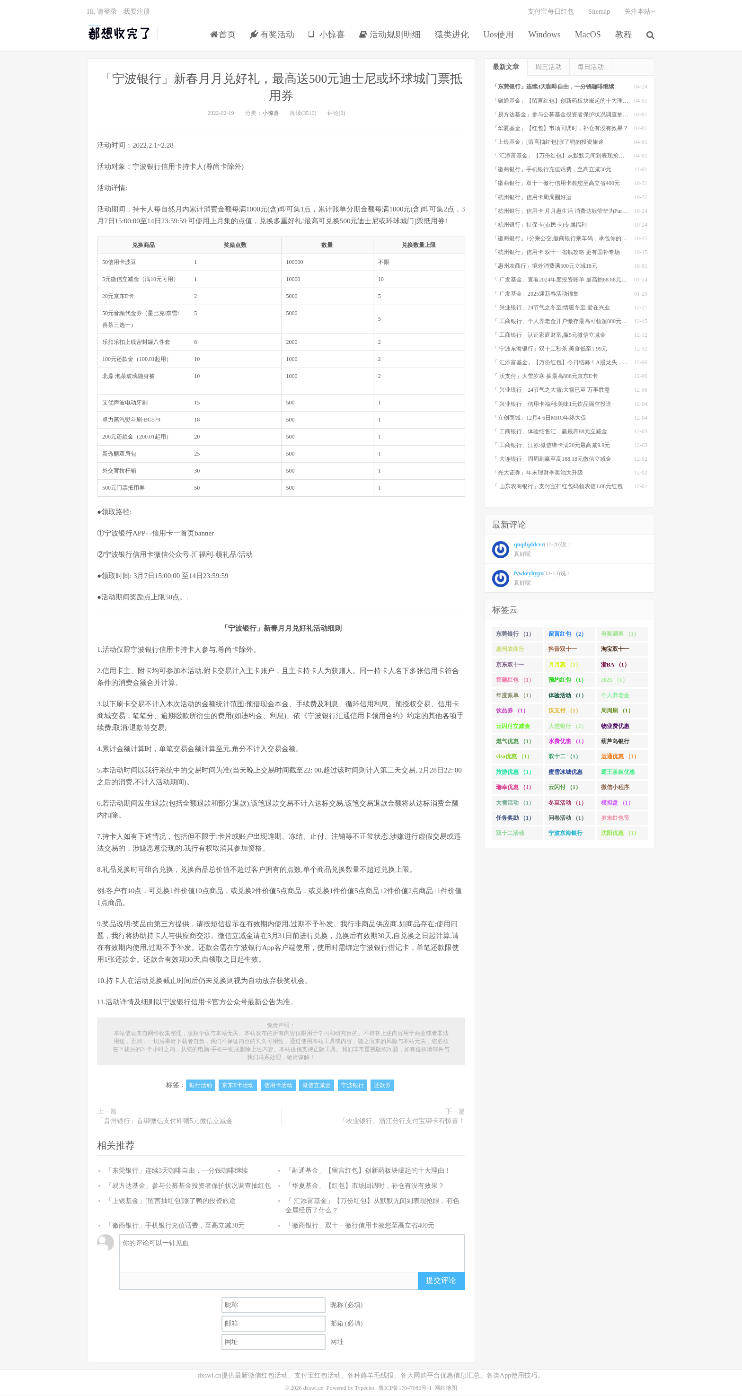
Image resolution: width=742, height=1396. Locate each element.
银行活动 (200, 1085)
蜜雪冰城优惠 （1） (565, 774)
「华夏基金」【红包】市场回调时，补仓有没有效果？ (364, 1186)
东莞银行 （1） (515, 634)
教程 (623, 35)
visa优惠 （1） (514, 757)
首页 (223, 35)
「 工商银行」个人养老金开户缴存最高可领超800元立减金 (565, 321)
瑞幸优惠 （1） (515, 787)
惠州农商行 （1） (510, 651)
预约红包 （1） (567, 680)
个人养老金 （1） (615, 697)
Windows (545, 35)
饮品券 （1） (512, 710)
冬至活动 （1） (567, 802)
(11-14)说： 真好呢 (532, 579)
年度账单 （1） (515, 695)
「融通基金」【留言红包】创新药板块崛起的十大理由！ (368, 1171)
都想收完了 (119, 33)
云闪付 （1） (564, 787)
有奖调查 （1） (620, 634)
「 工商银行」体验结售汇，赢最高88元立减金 (549, 431)
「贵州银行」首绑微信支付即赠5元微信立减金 (165, 1121)
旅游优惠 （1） (515, 772)
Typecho (364, 1388)
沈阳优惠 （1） (620, 833)
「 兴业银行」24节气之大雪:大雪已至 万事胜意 (551, 390)
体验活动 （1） (567, 695)
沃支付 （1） (564, 710)
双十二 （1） (564, 757)
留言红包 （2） (567, 634)
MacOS (588, 35)
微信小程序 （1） (615, 789)
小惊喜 (327, 35)
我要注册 (137, 12)
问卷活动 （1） (567, 818)
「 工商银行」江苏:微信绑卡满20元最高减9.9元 (551, 445)
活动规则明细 (390, 35)
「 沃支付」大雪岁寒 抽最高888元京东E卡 (545, 376)
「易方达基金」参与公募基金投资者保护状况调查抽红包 (188, 1186)
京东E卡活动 (238, 1085)
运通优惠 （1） (620, 757)
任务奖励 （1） (515, 818)
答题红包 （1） (515, 680)
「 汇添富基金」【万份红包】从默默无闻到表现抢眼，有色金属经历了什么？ (589, 155)
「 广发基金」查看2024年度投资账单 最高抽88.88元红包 (562, 280)
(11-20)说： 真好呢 (532, 550)
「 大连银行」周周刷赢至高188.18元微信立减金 (551, 459)
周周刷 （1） (617, 710)
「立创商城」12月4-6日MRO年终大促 (539, 417)
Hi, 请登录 (102, 12)
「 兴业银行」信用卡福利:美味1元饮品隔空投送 (551, 404)
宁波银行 (352, 1085)
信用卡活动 (278, 1085)
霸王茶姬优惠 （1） (618, 774)
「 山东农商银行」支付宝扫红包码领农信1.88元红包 (557, 486)
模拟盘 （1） (617, 802)
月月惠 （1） (564, 664)
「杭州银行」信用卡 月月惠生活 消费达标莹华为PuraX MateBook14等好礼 (584, 211)
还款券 (382, 1085)
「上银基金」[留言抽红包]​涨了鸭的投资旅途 (171, 1201)
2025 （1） (614, 680)
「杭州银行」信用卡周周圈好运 (532, 197)
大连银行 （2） (567, 726)
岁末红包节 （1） (615, 820)
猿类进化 (452, 35)
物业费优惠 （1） (615, 728)
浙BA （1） (615, 664)
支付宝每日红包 (551, 12)
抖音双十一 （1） (562, 651)
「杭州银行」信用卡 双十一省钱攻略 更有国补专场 (556, 252)
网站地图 (445, 1388)
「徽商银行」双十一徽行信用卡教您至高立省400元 (359, 1225)
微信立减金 (316, 1085)
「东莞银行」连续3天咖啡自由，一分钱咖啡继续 (177, 1171)
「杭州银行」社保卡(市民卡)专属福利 (539, 224)
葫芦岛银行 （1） (615, 743)
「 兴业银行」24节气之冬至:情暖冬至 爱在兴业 (551, 307)
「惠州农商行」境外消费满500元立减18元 (544, 266)
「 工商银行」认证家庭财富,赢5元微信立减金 (549, 335)
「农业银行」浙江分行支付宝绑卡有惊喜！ (402, 1121)
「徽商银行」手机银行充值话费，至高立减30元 (175, 1225)
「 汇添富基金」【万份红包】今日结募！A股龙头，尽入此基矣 (571, 363)
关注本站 (639, 12)
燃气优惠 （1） (515, 741)
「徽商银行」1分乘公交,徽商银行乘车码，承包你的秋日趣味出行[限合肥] (584, 238)
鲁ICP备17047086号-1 (405, 1388)
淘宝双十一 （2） (615, 651)
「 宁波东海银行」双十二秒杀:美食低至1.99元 (549, 348)
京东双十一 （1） (510, 666)
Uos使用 (499, 35)
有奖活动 (272, 35)
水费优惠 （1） (567, 741)
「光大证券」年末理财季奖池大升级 (537, 473)
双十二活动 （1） (510, 835)
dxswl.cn (313, 1388)
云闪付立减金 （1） (513, 728)
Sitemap (599, 12)
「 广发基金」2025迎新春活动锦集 (535, 293)
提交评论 (441, 1280)
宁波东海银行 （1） (565, 835)
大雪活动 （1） (515, 802)
